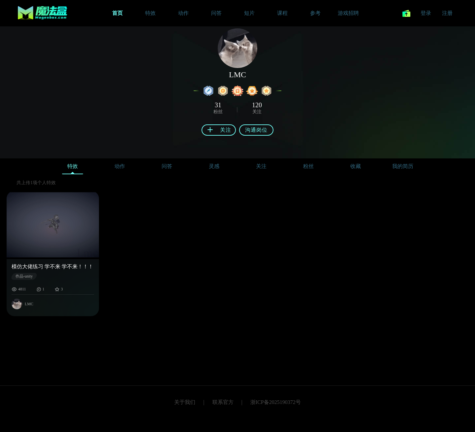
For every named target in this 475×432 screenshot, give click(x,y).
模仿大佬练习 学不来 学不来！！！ (52, 266)
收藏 (355, 166)
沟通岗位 (256, 130)
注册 (447, 13)
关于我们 (184, 402)
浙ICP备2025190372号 (275, 402)
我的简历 (402, 166)
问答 (167, 166)
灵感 (214, 166)
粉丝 (308, 166)
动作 (119, 166)
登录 (426, 13)
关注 (261, 166)
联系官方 (223, 402)
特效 (72, 167)
